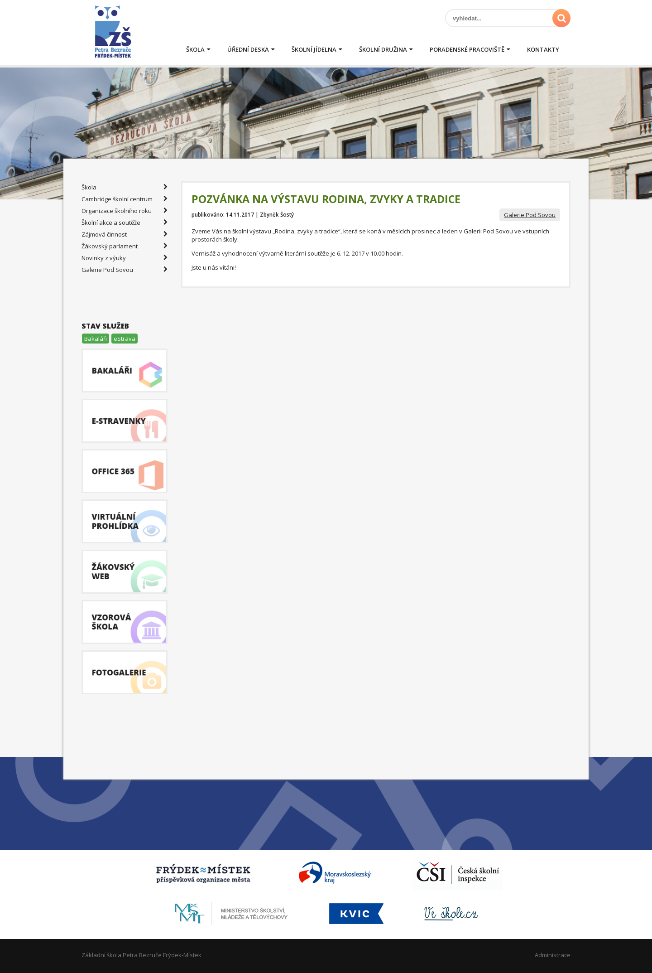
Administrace (552, 955)
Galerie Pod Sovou (530, 215)
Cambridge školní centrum (125, 199)
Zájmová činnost (125, 234)
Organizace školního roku (125, 211)
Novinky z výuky (125, 258)
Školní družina (383, 49)
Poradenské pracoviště (467, 49)
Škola (195, 49)
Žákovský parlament (125, 246)
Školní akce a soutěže (125, 222)
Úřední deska (248, 49)
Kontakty (543, 49)
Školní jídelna (314, 49)
